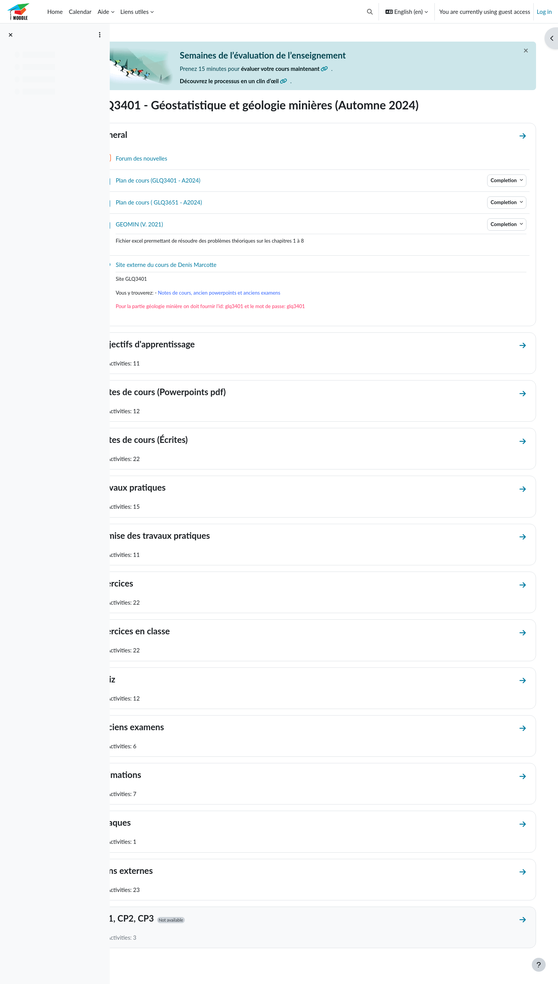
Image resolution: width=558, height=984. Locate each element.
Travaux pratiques (165, 488)
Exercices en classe (167, 632)
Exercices (149, 584)
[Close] (520, 50)
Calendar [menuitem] (80, 11)
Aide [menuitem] (103, 11)
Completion (499, 180)
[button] (370, 11)
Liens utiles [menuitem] (135, 11)
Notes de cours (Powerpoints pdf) (195, 392)
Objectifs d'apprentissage (180, 344)
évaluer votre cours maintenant (320, 68)
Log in (544, 11)
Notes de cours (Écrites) (176, 440)
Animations (153, 776)
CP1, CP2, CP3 (159, 920)
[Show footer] (539, 965)
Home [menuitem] (55, 11)
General (146, 134)
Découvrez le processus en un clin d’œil (268, 81)
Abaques (148, 824)
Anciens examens (164, 728)
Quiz (140, 680)
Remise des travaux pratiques (187, 536)
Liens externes (159, 872)
